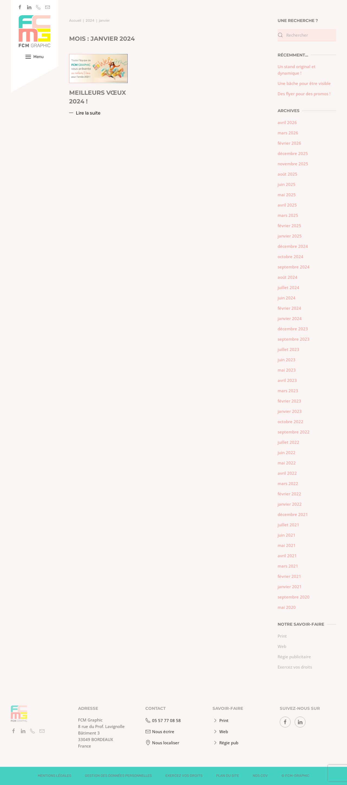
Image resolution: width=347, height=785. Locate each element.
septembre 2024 (294, 267)
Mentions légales (54, 776)
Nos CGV (260, 776)
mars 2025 (288, 215)
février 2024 (289, 308)
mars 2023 (288, 390)
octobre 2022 (290, 421)
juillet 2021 (288, 524)
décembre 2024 (293, 246)
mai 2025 (287, 194)
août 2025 (287, 174)
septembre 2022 (294, 432)
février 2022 (289, 493)
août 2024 (287, 277)
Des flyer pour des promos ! (304, 93)
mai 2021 (287, 545)
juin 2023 (286, 359)
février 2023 (289, 401)
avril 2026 (287, 122)
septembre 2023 (294, 339)
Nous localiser (162, 742)
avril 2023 (287, 380)
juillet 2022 (288, 442)
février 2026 (289, 143)
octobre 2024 (290, 256)
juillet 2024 (288, 287)
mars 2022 (288, 483)
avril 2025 (287, 205)
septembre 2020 (294, 597)
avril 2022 (287, 473)
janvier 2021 (290, 586)
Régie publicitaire (294, 656)
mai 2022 (287, 463)
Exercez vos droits (295, 667)
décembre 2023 (293, 328)
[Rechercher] (307, 35)
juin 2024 (286, 297)
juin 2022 (286, 452)
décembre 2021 (293, 514)
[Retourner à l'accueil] (34, 31)
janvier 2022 (290, 504)
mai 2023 (287, 370)
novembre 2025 (293, 163)
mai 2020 (287, 607)
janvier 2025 (290, 236)
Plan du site (227, 776)
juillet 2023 (288, 349)
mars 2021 (288, 566)
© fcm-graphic (295, 776)
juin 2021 (286, 535)
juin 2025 (286, 184)
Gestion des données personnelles (118, 776)
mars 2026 (288, 132)
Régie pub (225, 742)
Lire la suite (88, 113)
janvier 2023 (290, 411)
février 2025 (289, 225)
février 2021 (289, 576)
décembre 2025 (293, 153)
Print (282, 636)
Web (282, 646)
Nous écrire (159, 731)
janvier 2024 (290, 318)
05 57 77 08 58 (162, 720)
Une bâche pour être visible (304, 83)
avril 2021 (287, 555)
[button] (34, 56)
